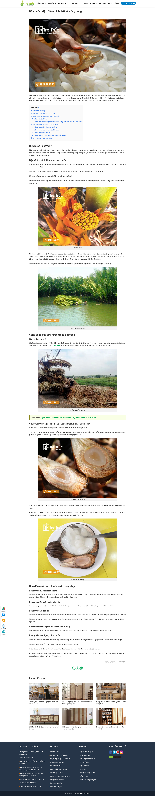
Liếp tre (64, 769)
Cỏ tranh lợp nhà (55, 766)
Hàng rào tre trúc (56, 783)
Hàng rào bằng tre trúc (87, 773)
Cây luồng (53, 759)
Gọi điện (4, 621)
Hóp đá (60, 759)
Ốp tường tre (84, 766)
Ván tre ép (53, 773)
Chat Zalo (3, 615)
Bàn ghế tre (54, 780)
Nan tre (61, 780)
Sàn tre (61, 773)
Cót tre (52, 769)
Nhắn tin (4, 632)
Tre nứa (67, 759)
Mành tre (53, 776)
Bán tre (52, 752)
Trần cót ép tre (85, 755)
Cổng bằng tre (85, 762)
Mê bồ (58, 769)
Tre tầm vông (63, 755)
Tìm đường (3, 609)
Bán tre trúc (54, 755)
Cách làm (102, 3)
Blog (110, 3)
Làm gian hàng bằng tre (88, 780)
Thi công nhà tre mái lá (87, 759)
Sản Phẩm (41, 3)
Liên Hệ (116, 3)
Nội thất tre (74, 3)
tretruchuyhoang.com (34, 786)
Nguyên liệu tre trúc (57, 3)
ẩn (39, 107)
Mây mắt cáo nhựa (64, 776)
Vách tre (83, 769)
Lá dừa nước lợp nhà (57, 762)
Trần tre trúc (84, 776)
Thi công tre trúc (89, 3)
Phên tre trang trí (56, 787)
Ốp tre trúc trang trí (86, 752)
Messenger (3, 626)
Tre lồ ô (59, 752)
